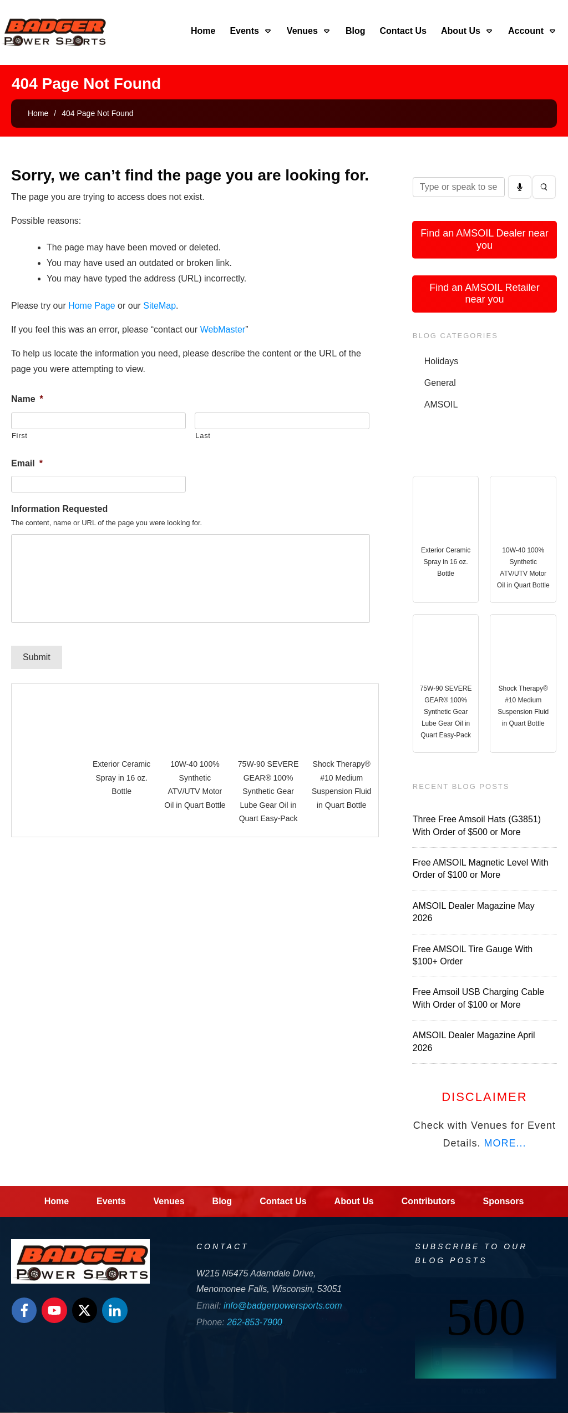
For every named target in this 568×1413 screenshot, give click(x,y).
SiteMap (159, 305)
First (20, 435)
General (440, 383)
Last (202, 435)
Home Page (91, 305)
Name (27, 399)
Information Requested (59, 509)
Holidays (441, 361)
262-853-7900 (254, 1322)
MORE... (505, 1143)
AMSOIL (441, 404)
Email (27, 463)
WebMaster (223, 329)
